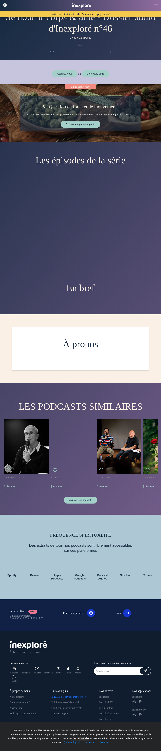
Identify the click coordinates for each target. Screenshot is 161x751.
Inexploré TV (106, 702)
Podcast (77, 670)
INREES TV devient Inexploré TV (69, 696)
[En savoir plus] (72, 742)
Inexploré (104, 696)
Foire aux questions (79, 613)
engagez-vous (102, 14)
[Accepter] (90, 742)
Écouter (11, 486)
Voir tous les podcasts (80, 500)
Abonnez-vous (64, 73)
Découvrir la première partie (80, 124)
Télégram (26, 673)
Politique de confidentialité (65, 702)
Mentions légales (60, 713)
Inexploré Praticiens (109, 713)
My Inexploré (106, 708)
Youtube (37, 670)
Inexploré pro (106, 719)
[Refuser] (105, 742)
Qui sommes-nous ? (20, 702)
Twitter (59, 670)
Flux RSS (14, 678)
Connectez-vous (95, 73)
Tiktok (68, 670)
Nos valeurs (16, 708)
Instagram (14, 670)
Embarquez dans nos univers (24, 713)
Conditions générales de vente (66, 708)
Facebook (48, 673)
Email (123, 613)
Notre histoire (17, 696)
